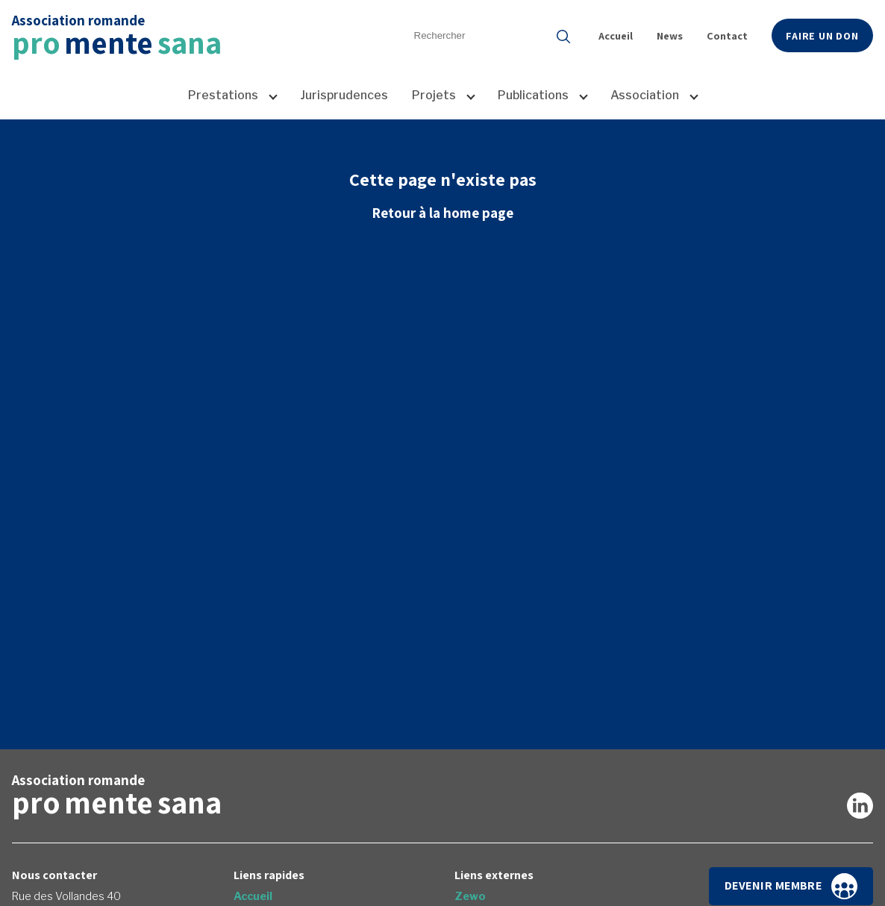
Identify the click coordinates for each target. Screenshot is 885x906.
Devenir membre (791, 886)
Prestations (223, 95)
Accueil (615, 35)
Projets (434, 95)
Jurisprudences (344, 95)
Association (644, 95)
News (670, 35)
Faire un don (822, 35)
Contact (727, 35)
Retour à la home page (442, 212)
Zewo (470, 896)
